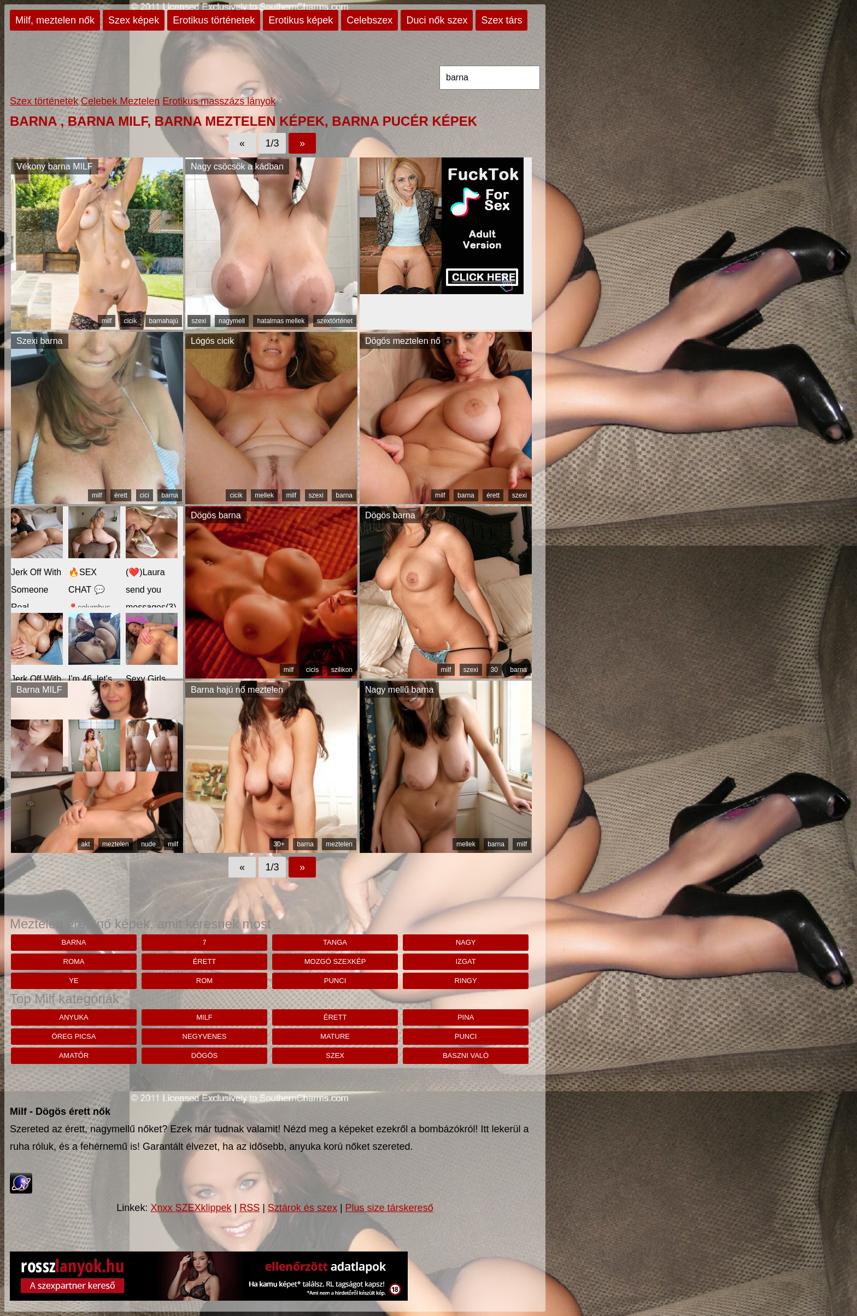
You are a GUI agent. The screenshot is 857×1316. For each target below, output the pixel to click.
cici (144, 495)
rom (204, 980)
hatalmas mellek (280, 321)
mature (335, 1036)
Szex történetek (44, 101)
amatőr (74, 1055)
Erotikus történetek (214, 20)
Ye (73, 980)
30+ (278, 844)
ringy (465, 980)
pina (465, 1017)
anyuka (73, 1017)
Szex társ (501, 20)
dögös (204, 1055)
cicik (130, 321)
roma (74, 961)
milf (107, 321)
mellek (264, 495)
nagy (466, 942)
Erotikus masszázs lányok (218, 101)
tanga (335, 942)
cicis (312, 670)
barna (169, 495)
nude (148, 844)
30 (493, 670)
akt (85, 844)
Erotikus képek (300, 20)
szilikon (342, 670)
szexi (198, 321)
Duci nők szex (436, 20)
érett (120, 495)
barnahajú (163, 321)
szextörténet (335, 321)
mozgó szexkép (335, 961)
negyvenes (205, 1036)
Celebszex (369, 20)
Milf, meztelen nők (55, 20)
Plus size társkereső (389, 1207)
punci (335, 980)
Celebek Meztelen (120, 101)
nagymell (232, 321)
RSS (249, 1207)
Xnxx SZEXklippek (190, 1207)
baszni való (466, 1055)
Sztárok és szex (302, 1207)
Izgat (465, 961)
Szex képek (133, 20)
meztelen (115, 844)
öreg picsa (74, 1036)
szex (335, 1055)
